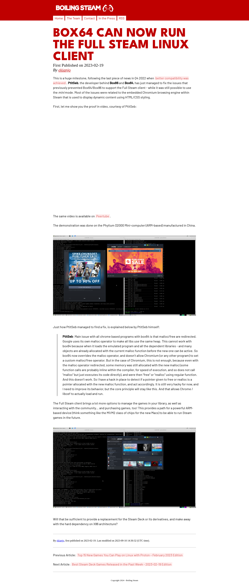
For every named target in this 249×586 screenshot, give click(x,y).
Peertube (102, 216)
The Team (73, 18)
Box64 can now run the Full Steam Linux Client (121, 45)
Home (59, 18)
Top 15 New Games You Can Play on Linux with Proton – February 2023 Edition (130, 555)
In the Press (107, 18)
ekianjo (64, 70)
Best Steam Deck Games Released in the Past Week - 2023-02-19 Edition (122, 564)
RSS (121, 18)
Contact (89, 18)
